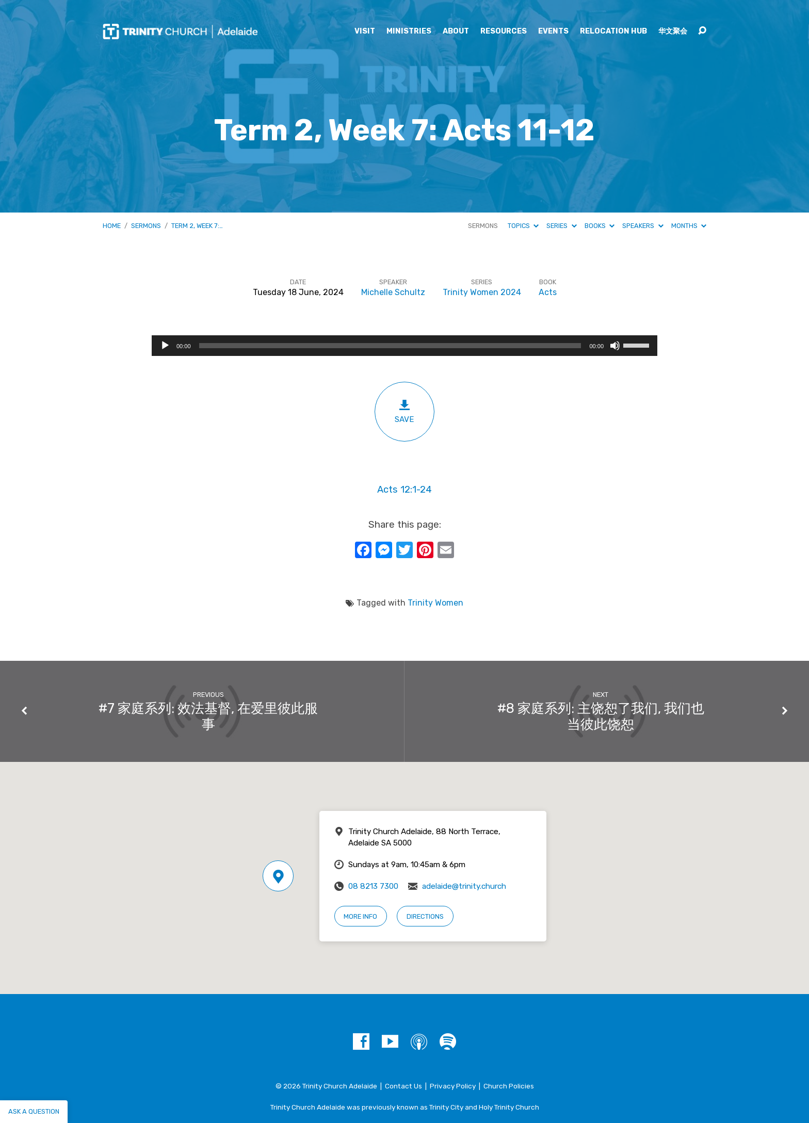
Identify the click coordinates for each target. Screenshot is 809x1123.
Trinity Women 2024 (482, 292)
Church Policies (508, 1086)
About (456, 31)
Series (561, 226)
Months (688, 226)
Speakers (642, 226)
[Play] (165, 345)
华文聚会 (672, 31)
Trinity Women (435, 603)
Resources (503, 31)
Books (599, 226)
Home (112, 226)
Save (404, 411)
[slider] (390, 345)
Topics (523, 226)
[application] (404, 345)
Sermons (146, 226)
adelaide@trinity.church (464, 886)
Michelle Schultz (393, 292)
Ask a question (33, 1111)
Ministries (408, 31)
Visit (364, 31)
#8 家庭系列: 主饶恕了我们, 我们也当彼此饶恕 (600, 716)
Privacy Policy (453, 1086)
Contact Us (403, 1086)
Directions (425, 916)
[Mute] (615, 345)
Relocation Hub (613, 31)
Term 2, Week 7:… (197, 226)
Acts (548, 292)
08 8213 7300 (373, 886)
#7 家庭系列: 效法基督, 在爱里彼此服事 (208, 716)
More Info (360, 916)
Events (553, 31)
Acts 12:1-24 (404, 489)
